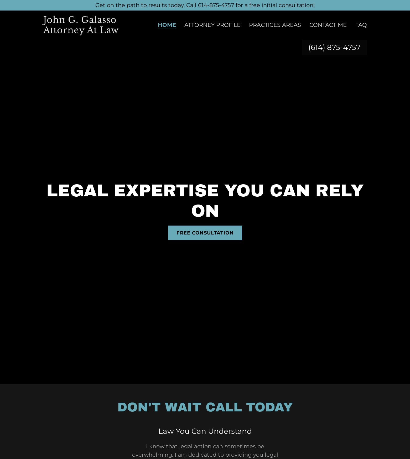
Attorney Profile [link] (212, 25)
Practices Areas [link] (275, 25)
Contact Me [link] (328, 25)
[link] (87, 31)
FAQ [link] (361, 25)
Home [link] (167, 25)
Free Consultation (205, 233)
